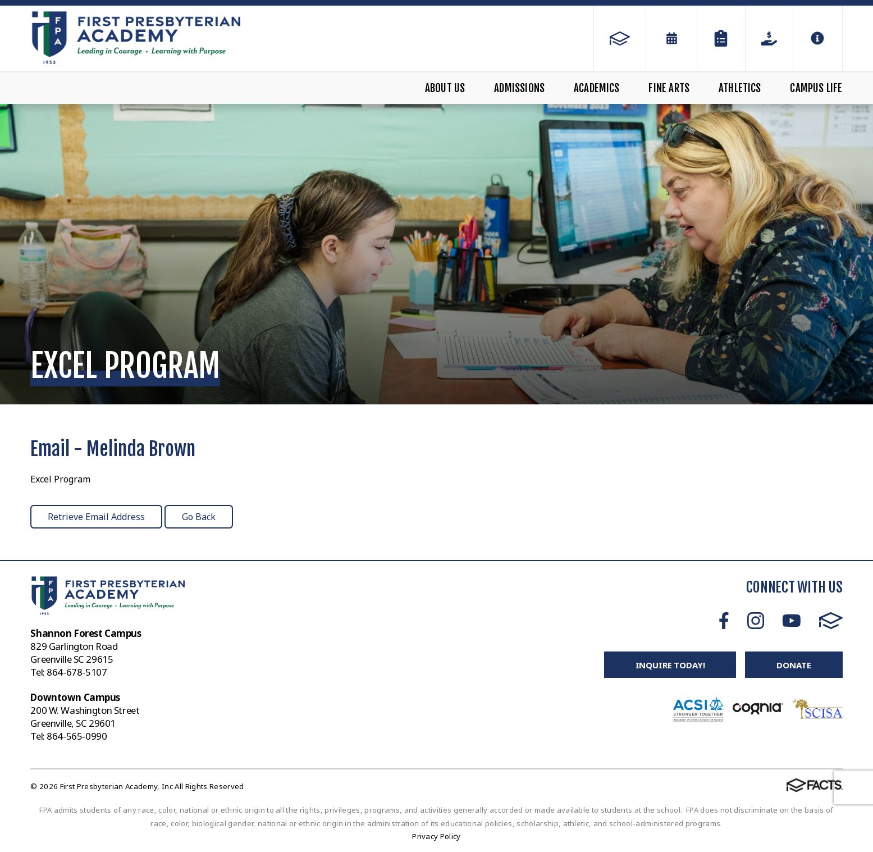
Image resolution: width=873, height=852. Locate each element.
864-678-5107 (77, 672)
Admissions (519, 88)
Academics (597, 88)
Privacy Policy (436, 836)
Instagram (755, 620)
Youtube (791, 620)
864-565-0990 (77, 736)
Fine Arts (668, 88)
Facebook (724, 620)
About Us (445, 88)
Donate (793, 665)
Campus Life (816, 88)
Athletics (740, 88)
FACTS (831, 620)
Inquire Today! (670, 665)
